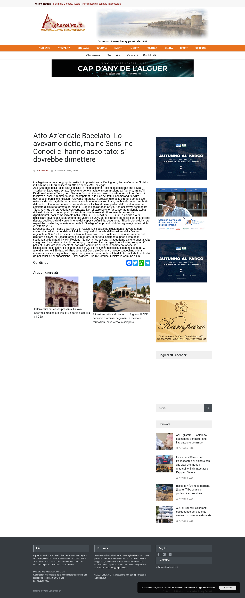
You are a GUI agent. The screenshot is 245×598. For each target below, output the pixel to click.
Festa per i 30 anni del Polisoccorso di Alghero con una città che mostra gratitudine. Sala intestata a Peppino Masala (193, 465)
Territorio (113, 55)
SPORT (184, 48)
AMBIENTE (44, 48)
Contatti (132, 55)
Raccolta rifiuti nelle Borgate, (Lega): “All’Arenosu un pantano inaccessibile (85, 3)
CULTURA (101, 48)
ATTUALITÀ (64, 48)
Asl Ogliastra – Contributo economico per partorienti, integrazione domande (191, 438)
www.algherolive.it (131, 555)
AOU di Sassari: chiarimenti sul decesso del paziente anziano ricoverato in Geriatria (193, 511)
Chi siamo (93, 55)
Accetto (228, 587)
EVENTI (118, 48)
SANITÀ (169, 48)
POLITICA (152, 48)
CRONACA (83, 48)
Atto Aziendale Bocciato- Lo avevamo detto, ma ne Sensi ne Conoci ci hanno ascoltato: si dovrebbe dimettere (83, 148)
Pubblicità (149, 55)
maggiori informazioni (205, 588)
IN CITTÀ (134, 48)
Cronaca (43, 170)
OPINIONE (200, 48)
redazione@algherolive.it (116, 567)
